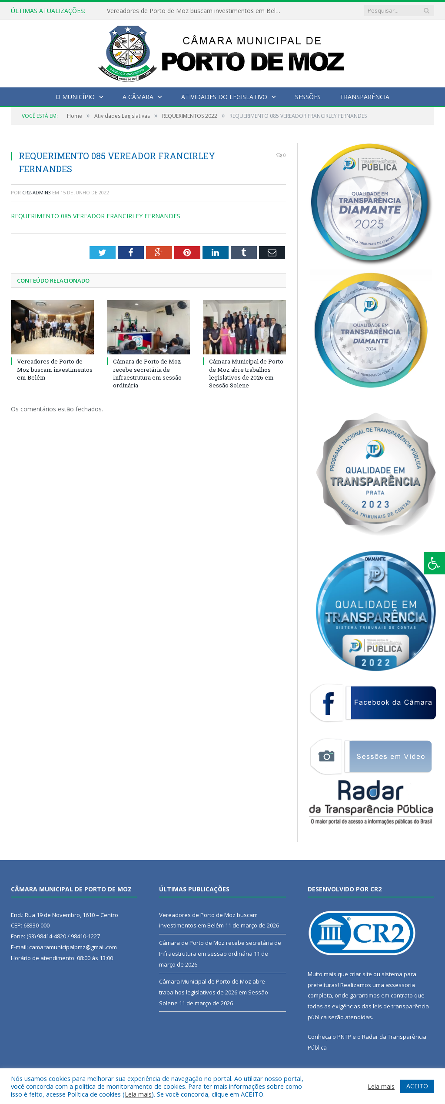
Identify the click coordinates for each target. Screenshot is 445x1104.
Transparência (364, 97)
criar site (360, 974)
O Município (75, 97)
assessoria (400, 985)
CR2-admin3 (36, 192)
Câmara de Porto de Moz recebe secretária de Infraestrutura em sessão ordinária (147, 373)
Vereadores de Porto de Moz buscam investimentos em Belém (196, 11)
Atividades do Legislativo (224, 97)
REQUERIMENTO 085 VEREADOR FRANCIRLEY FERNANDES (95, 216)
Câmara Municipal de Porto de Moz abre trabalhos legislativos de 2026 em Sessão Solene (246, 373)
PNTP (344, 1037)
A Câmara (138, 97)
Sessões (308, 97)
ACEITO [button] (417, 1086)
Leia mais (138, 1094)
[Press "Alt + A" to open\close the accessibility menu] (434, 563)
